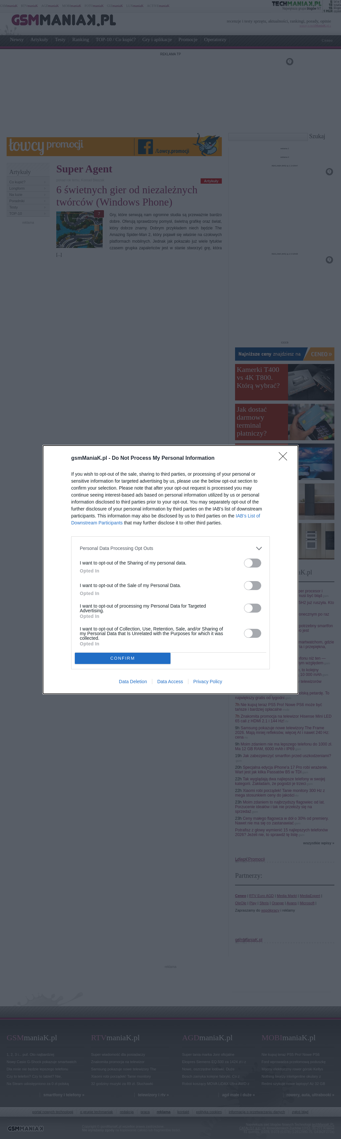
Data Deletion (133, 681)
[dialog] (170, 570)
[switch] (252, 563)
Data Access (170, 681)
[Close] (285, 458)
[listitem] (170, 548)
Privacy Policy (207, 681)
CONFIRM (122, 658)
